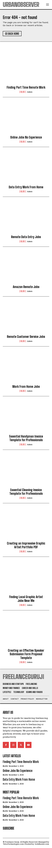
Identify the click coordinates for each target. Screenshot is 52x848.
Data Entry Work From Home (26, 187)
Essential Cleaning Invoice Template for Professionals (26, 491)
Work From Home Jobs (26, 386)
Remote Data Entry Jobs (26, 237)
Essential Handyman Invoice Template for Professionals (26, 438)
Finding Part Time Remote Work (26, 87)
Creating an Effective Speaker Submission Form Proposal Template (26, 654)
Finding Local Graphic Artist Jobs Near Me (26, 598)
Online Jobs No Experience (26, 137)
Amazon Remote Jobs (26, 287)
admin (29, 92)
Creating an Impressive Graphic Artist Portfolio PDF (26, 545)
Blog (23, 92)
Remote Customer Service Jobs (26, 337)
